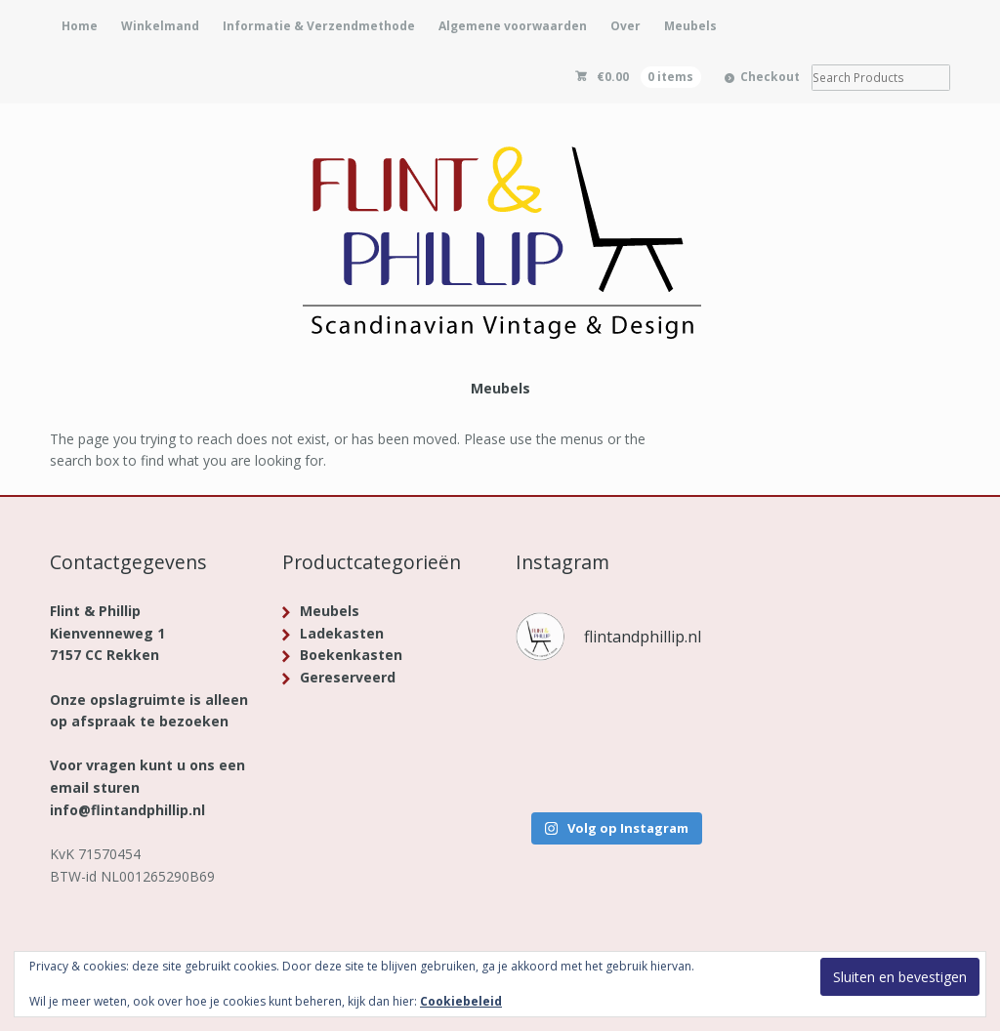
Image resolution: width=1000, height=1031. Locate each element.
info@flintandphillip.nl (127, 810)
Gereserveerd (348, 677)
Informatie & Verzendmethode (319, 26)
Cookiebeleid (461, 1001)
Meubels (690, 26)
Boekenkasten (351, 654)
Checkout (770, 76)
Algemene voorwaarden (512, 26)
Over (625, 26)
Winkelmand (160, 26)
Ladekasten (342, 633)
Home (80, 26)
